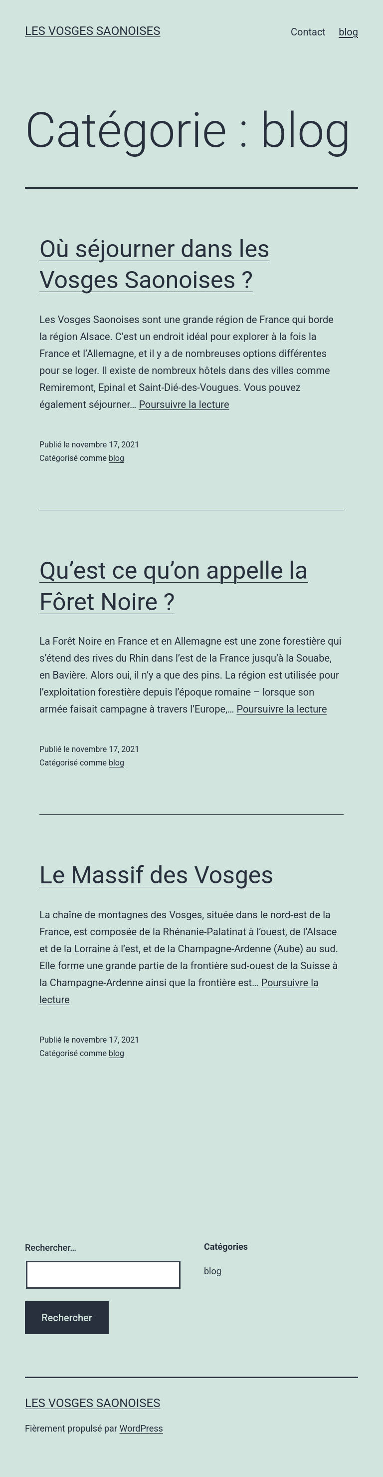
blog (348, 32)
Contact (308, 32)
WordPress (141, 1428)
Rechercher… (50, 1247)
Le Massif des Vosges (156, 875)
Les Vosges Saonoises (92, 31)
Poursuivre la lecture (184, 404)
